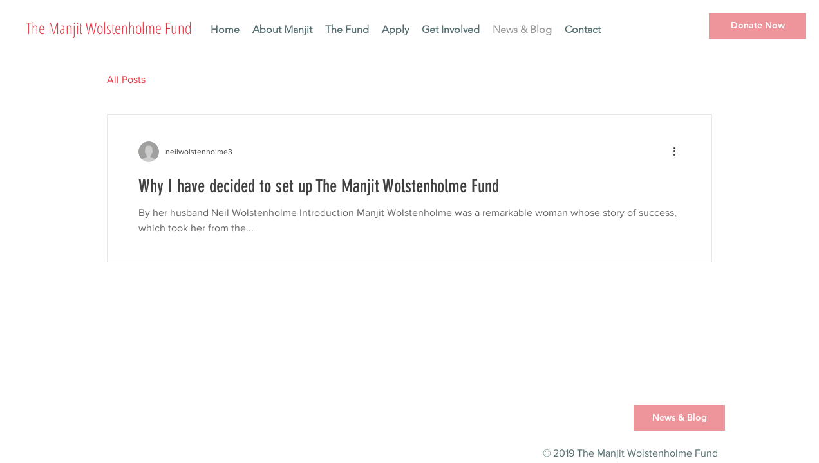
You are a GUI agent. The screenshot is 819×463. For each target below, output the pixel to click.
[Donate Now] (757, 26)
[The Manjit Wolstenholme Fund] (137, 28)
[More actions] (678, 151)
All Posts (126, 79)
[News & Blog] (679, 418)
